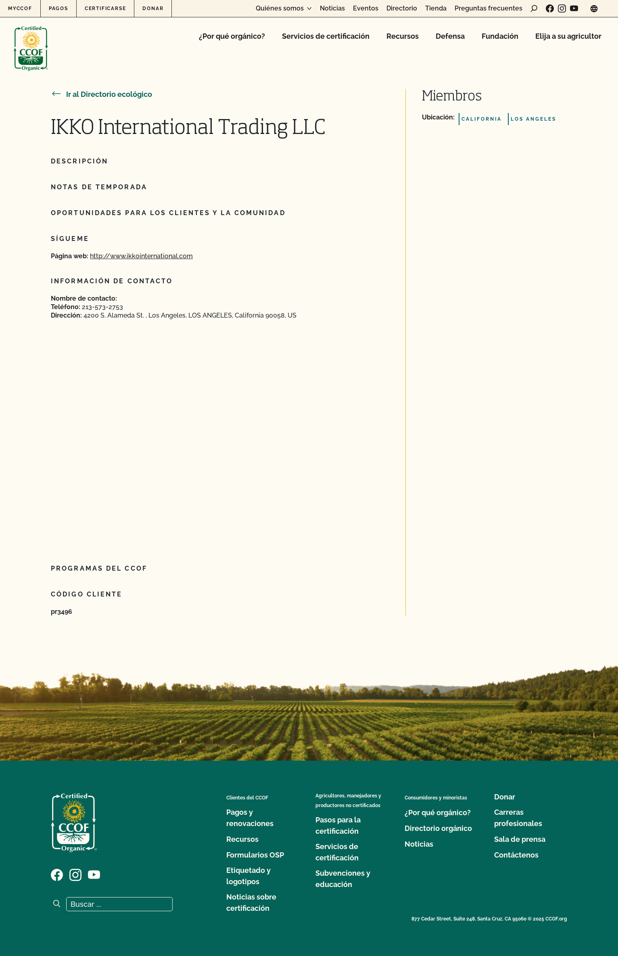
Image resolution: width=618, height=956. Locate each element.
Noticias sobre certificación (251, 902)
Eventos (365, 8)
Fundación (500, 36)
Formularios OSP (255, 855)
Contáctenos (516, 855)
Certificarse (105, 8)
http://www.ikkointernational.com (141, 256)
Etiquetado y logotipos (248, 876)
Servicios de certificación (326, 36)
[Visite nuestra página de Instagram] (562, 8)
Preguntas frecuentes (488, 8)
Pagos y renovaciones (250, 818)
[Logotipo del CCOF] (31, 40)
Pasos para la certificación (338, 825)
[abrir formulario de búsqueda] (534, 8)
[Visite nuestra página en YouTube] (574, 8)
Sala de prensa (519, 839)
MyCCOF (20, 8)
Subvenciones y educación (342, 879)
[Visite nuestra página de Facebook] (550, 8)
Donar (152, 8)
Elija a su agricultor (568, 36)
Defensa (450, 36)
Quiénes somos (280, 8)
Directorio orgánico (438, 828)
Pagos (58, 8)
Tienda (436, 8)
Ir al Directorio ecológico (101, 94)
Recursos (402, 36)
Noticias (332, 8)
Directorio (401, 8)
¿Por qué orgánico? (232, 36)
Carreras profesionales (518, 818)
